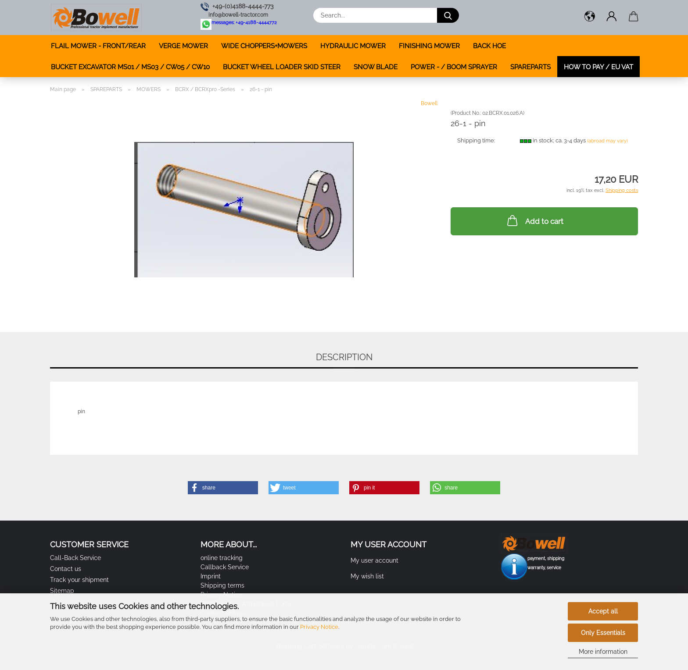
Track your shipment (79, 579)
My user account (374, 560)
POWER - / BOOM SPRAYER (454, 67)
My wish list (367, 576)
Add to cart (534, 220)
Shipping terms (222, 585)
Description (344, 357)
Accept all (603, 611)
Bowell (429, 103)
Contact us (65, 568)
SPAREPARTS (530, 67)
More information (603, 651)
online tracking (222, 557)
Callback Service (225, 567)
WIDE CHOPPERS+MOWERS (264, 46)
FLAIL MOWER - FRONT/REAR (98, 46)
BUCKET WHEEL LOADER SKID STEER (281, 67)
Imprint (211, 576)
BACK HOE (489, 46)
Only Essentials (603, 632)
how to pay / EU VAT (598, 67)
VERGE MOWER (183, 46)
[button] (590, 17)
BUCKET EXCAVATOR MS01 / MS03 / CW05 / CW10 (130, 67)
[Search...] (448, 15)
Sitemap (62, 590)
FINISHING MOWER (429, 46)
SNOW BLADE (376, 67)
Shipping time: (476, 140)
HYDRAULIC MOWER (353, 46)
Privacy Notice (319, 627)
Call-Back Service (75, 557)
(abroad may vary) (607, 141)
